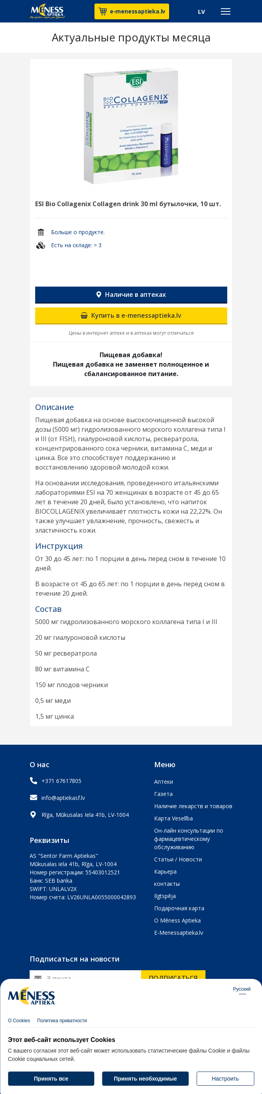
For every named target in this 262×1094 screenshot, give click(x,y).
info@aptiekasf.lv (63, 797)
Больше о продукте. (78, 232)
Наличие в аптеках (131, 294)
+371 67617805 (61, 781)
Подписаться (173, 978)
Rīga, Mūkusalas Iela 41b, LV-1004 (85, 814)
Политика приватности (62, 1024)
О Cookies (19, 1024)
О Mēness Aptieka (177, 920)
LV (201, 11)
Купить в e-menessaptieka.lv (131, 315)
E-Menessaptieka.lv (178, 932)
